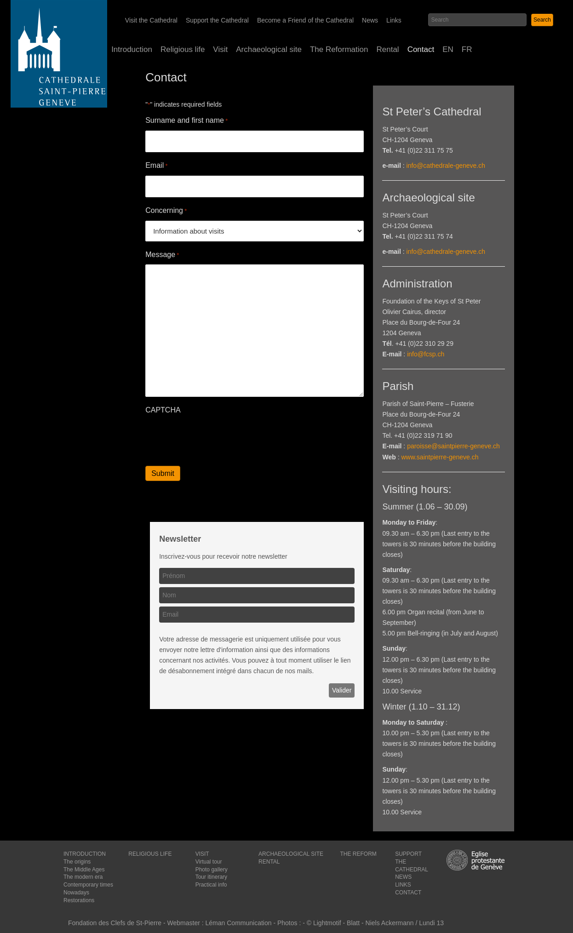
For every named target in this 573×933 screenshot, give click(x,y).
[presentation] (215, 438)
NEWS (403, 877)
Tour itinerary (211, 877)
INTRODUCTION (84, 854)
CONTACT (408, 892)
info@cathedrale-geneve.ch (446, 165)
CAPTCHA (162, 410)
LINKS (403, 884)
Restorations (78, 900)
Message (162, 255)
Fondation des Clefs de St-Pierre (114, 923)
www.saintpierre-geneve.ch (439, 457)
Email (156, 166)
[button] (542, 20)
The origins (77, 862)
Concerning (166, 211)
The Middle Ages (83, 869)
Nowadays (76, 892)
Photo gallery (211, 869)
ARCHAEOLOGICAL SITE (290, 854)
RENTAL (269, 862)
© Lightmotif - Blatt (334, 923)
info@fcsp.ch (425, 354)
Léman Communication (239, 923)
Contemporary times (88, 884)
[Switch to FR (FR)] (467, 49)
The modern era (83, 877)
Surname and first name (186, 121)
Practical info (211, 884)
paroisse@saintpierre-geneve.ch (453, 446)
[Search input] (477, 19)
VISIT (202, 854)
